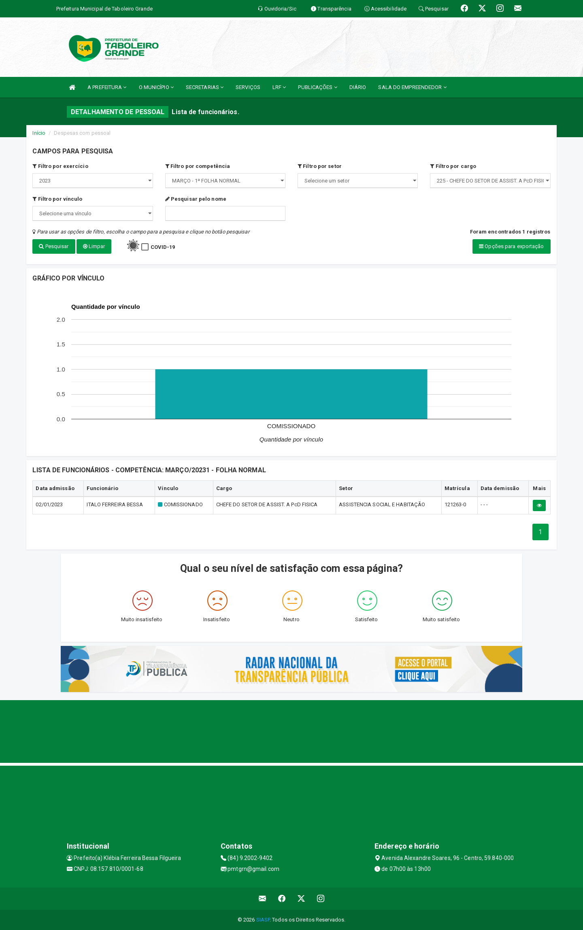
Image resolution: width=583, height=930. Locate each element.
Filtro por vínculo (57, 199)
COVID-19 (163, 247)
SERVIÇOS (248, 87)
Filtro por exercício (60, 166)
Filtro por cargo (453, 166)
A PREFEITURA (106, 87)
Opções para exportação (511, 246)
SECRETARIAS (204, 87)
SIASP (263, 920)
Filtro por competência (197, 166)
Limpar (94, 246)
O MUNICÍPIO (156, 87)
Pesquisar (53, 246)
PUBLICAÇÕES (317, 87)
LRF (279, 87)
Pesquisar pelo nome (195, 199)
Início (38, 133)
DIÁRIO (357, 87)
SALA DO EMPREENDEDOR (412, 87)
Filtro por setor (320, 166)
